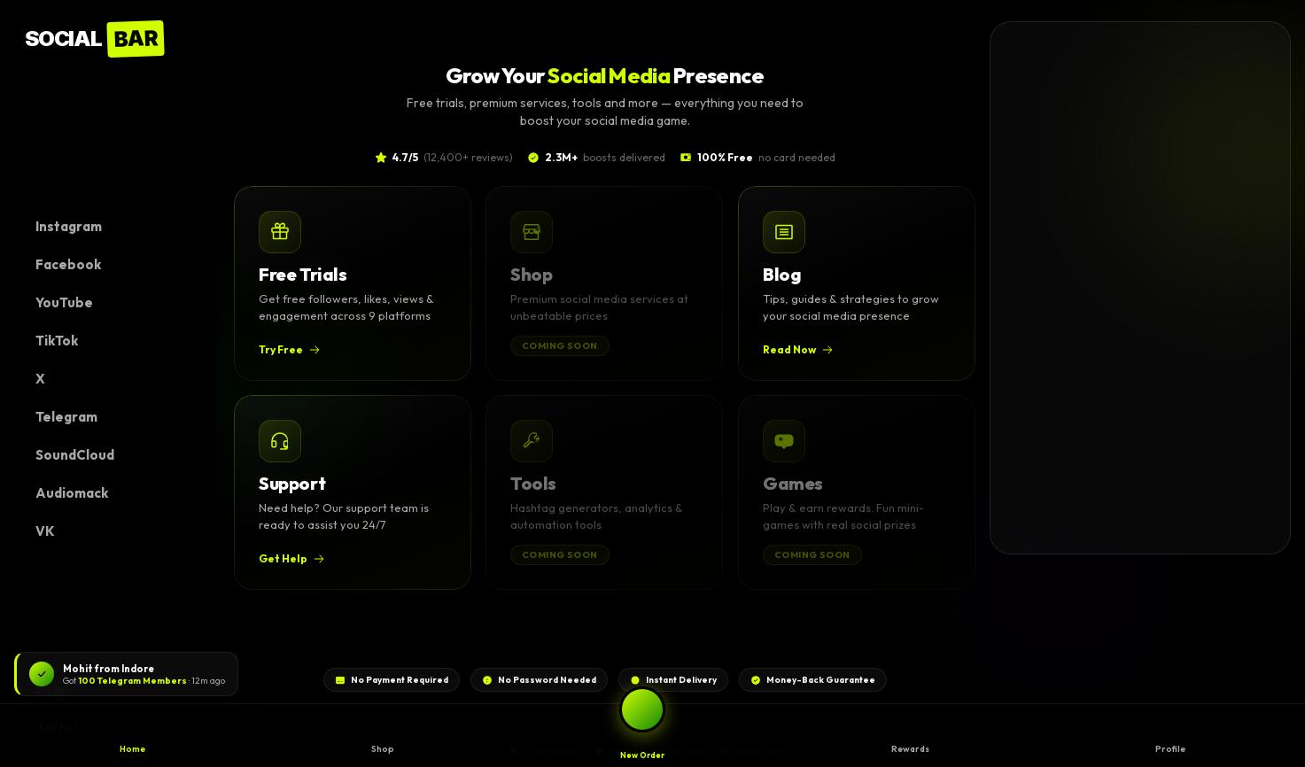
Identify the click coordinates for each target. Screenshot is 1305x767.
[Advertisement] (1123, 288)
